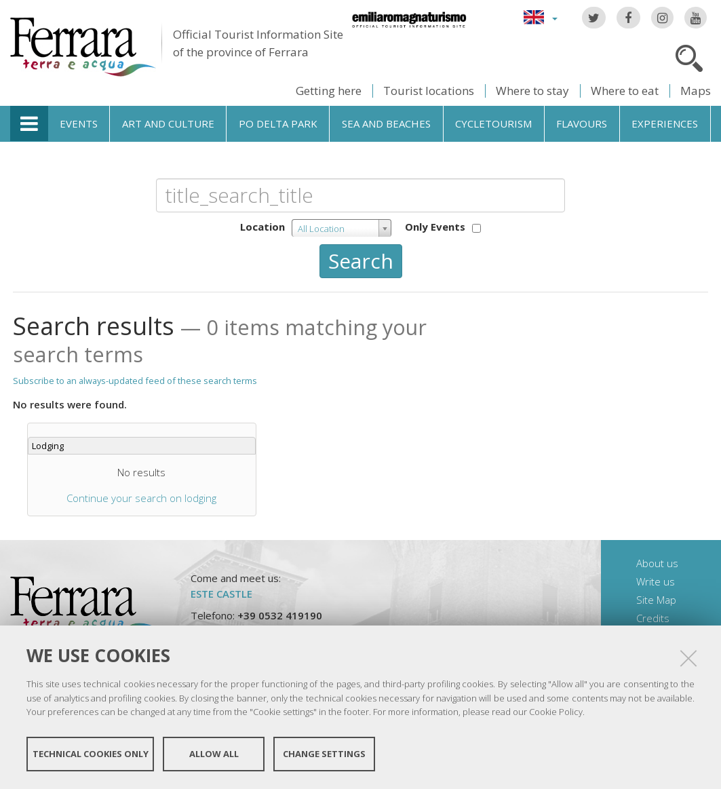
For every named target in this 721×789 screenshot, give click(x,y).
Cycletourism (493, 123)
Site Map (656, 600)
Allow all (214, 754)
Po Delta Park (278, 123)
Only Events (435, 226)
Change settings (324, 754)
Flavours (581, 123)
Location (262, 226)
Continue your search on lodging (141, 498)
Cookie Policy (556, 712)
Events (79, 123)
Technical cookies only (91, 754)
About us (657, 563)
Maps (695, 90)
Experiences (664, 123)
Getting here (329, 90)
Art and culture (168, 123)
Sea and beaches (386, 123)
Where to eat (625, 90)
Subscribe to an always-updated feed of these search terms (135, 380)
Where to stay (532, 90)
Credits (652, 618)
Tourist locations (428, 90)
